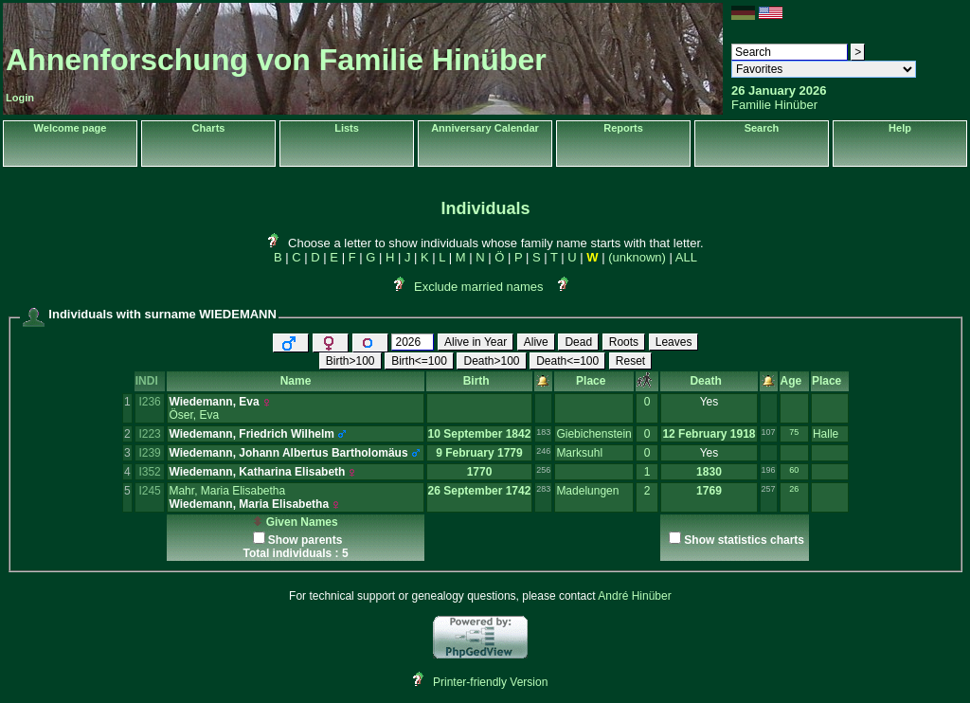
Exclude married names (479, 286)
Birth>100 (350, 361)
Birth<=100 (419, 361)
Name (296, 381)
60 (794, 470)
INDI (150, 381)
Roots (623, 342)
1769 (709, 490)
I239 (149, 453)
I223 (149, 434)
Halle (825, 434)
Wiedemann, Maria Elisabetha (249, 504)
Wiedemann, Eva (214, 401)
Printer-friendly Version (490, 682)
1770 (480, 471)
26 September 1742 (479, 490)
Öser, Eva (194, 415)
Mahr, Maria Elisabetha (227, 490)
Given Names (295, 522)
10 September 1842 (479, 434)
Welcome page (70, 128)
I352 (149, 471)
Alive (536, 342)
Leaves (674, 342)
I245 (149, 490)
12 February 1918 (708, 434)
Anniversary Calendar (485, 128)
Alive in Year (475, 342)
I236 (149, 401)
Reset (630, 361)
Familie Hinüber (774, 105)
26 (794, 489)
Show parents (305, 540)
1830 (709, 471)
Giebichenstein (593, 434)
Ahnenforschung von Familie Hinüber (276, 60)
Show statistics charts (744, 540)
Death (709, 381)
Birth (479, 381)
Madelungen (587, 490)
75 (794, 432)
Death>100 (491, 361)
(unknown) (637, 257)
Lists (346, 128)
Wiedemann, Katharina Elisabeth (257, 471)
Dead (578, 342)
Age (794, 381)
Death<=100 (567, 361)
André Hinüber (634, 596)
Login (20, 97)
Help (900, 128)
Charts (208, 128)
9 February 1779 (479, 453)
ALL (686, 257)
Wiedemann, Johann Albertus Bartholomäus (288, 453)
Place (594, 381)
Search (762, 128)
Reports (623, 128)
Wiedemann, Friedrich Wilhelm (251, 434)
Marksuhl (579, 453)
